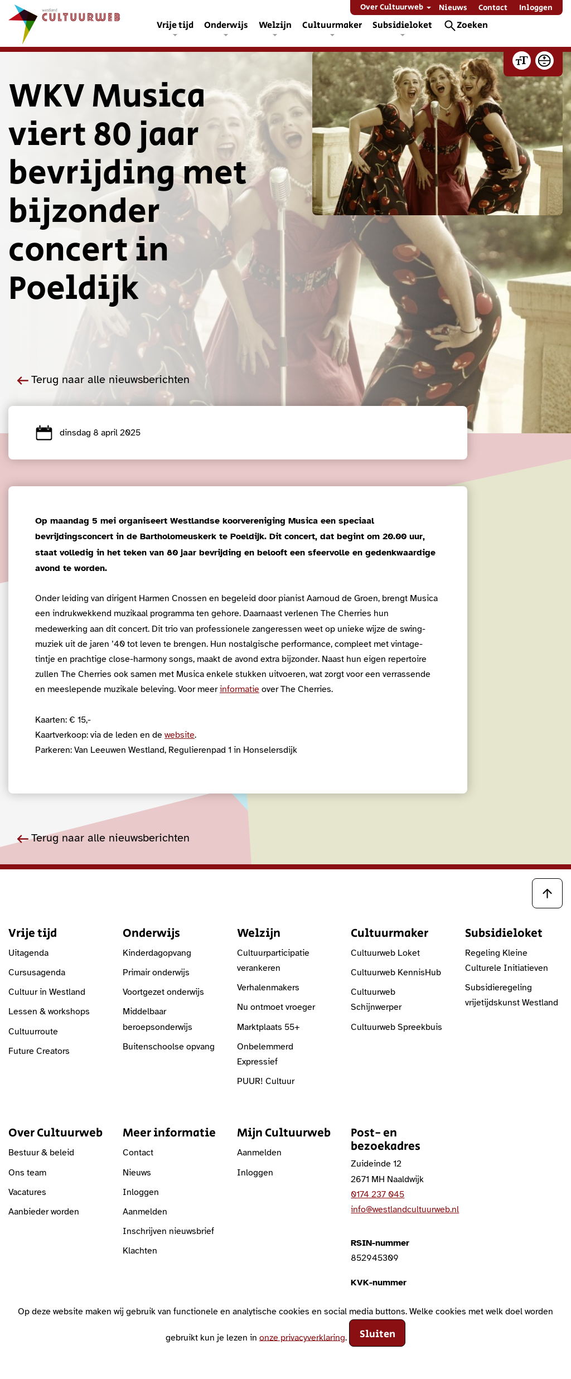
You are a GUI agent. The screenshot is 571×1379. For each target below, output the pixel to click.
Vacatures (27, 1192)
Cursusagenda (36, 972)
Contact (492, 7)
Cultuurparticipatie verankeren (273, 960)
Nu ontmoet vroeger (276, 1007)
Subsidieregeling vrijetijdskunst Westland (511, 995)
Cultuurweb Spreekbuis (396, 1027)
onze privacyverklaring (302, 1337)
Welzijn (275, 25)
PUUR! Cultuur (265, 1081)
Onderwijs (226, 25)
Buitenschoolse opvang (169, 1047)
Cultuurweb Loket (385, 953)
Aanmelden (145, 1212)
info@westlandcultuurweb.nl (405, 1209)
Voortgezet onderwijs (163, 992)
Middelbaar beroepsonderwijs (157, 1019)
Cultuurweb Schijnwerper (376, 999)
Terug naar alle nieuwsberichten (103, 379)
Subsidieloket (402, 25)
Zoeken (472, 25)
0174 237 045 (377, 1194)
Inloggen (536, 7)
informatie (239, 689)
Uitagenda (28, 953)
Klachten (140, 1251)
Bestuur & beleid (41, 1153)
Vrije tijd (175, 25)
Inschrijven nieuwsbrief (168, 1231)
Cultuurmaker (332, 25)
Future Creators (39, 1051)
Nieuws (453, 7)
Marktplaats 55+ (268, 1027)
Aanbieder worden (43, 1212)
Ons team (27, 1173)
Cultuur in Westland (46, 992)
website (179, 735)
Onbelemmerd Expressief (265, 1054)
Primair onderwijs (156, 972)
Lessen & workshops (49, 1012)
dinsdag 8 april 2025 (88, 433)
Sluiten (377, 1334)
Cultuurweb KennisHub (396, 972)
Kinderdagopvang (157, 953)
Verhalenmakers (268, 988)
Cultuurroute (33, 1032)
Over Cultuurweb (391, 7)
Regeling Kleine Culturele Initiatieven (506, 960)
